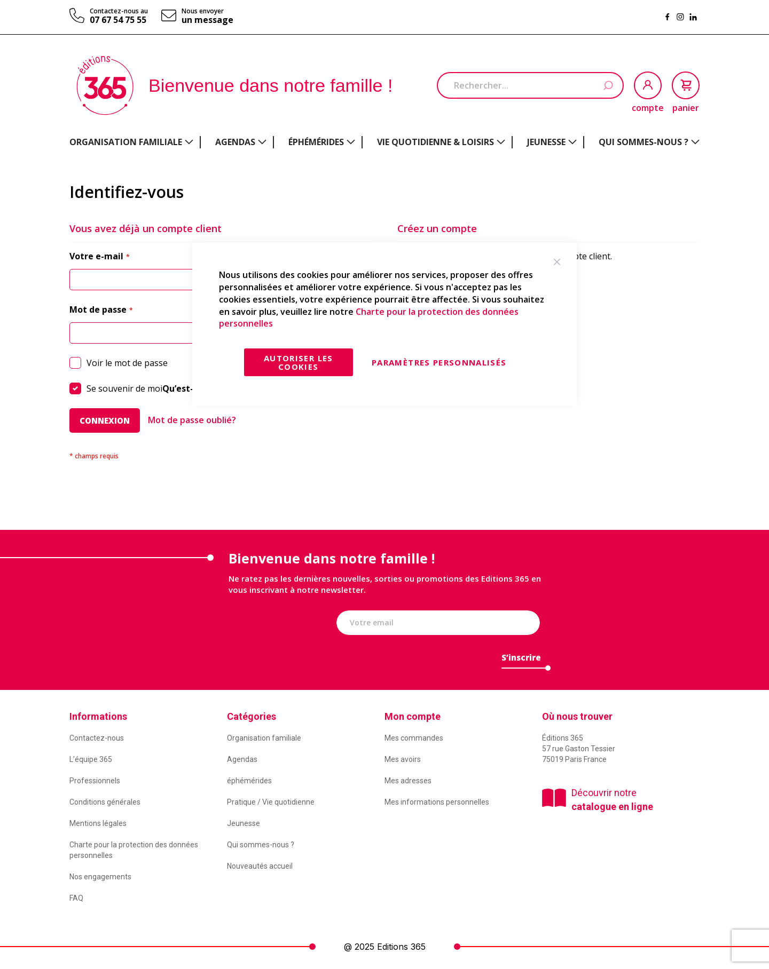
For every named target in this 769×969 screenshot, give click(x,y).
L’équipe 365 (90, 759)
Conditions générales (104, 802)
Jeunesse (243, 823)
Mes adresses (407, 780)
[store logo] (104, 85)
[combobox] (530, 85)
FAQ (76, 898)
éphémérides (249, 780)
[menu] (384, 142)
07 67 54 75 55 (118, 20)
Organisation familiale (264, 738)
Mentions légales (98, 823)
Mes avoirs (402, 759)
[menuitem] (131, 142)
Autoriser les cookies (298, 362)
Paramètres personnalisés (439, 362)
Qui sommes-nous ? (260, 844)
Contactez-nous (96, 738)
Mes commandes (413, 738)
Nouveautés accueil (260, 866)
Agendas (242, 759)
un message (207, 20)
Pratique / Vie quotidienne (271, 802)
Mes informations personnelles (436, 802)
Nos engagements (100, 876)
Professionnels (94, 780)
